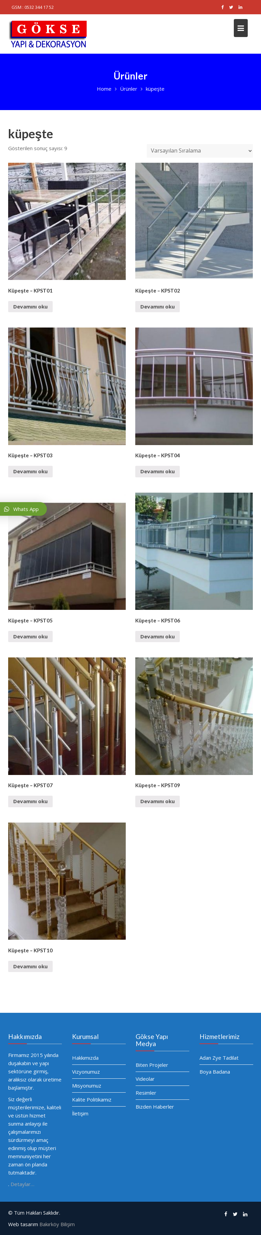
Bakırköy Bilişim (57, 1224)
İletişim (80, 1112)
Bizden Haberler (155, 1105)
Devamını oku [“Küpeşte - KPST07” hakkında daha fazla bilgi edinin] (30, 801)
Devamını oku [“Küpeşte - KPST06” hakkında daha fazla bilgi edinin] (157, 636)
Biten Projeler (152, 1064)
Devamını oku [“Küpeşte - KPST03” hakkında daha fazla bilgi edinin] (30, 471)
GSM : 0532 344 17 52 (33, 7)
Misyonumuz (86, 1085)
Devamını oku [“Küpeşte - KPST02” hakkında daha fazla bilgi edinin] (157, 306)
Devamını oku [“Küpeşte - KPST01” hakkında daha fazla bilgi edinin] (30, 306)
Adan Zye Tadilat (219, 1057)
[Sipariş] (200, 151)
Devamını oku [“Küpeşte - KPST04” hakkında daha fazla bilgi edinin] (157, 471)
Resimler (146, 1092)
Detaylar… (22, 1183)
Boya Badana (215, 1071)
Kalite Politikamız (91, 1099)
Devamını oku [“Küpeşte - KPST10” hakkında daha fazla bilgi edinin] (30, 966)
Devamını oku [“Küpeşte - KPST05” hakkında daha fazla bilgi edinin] (30, 636)
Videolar (145, 1078)
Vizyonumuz (86, 1071)
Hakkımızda (85, 1058)
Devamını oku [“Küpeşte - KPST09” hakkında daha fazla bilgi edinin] (157, 801)
